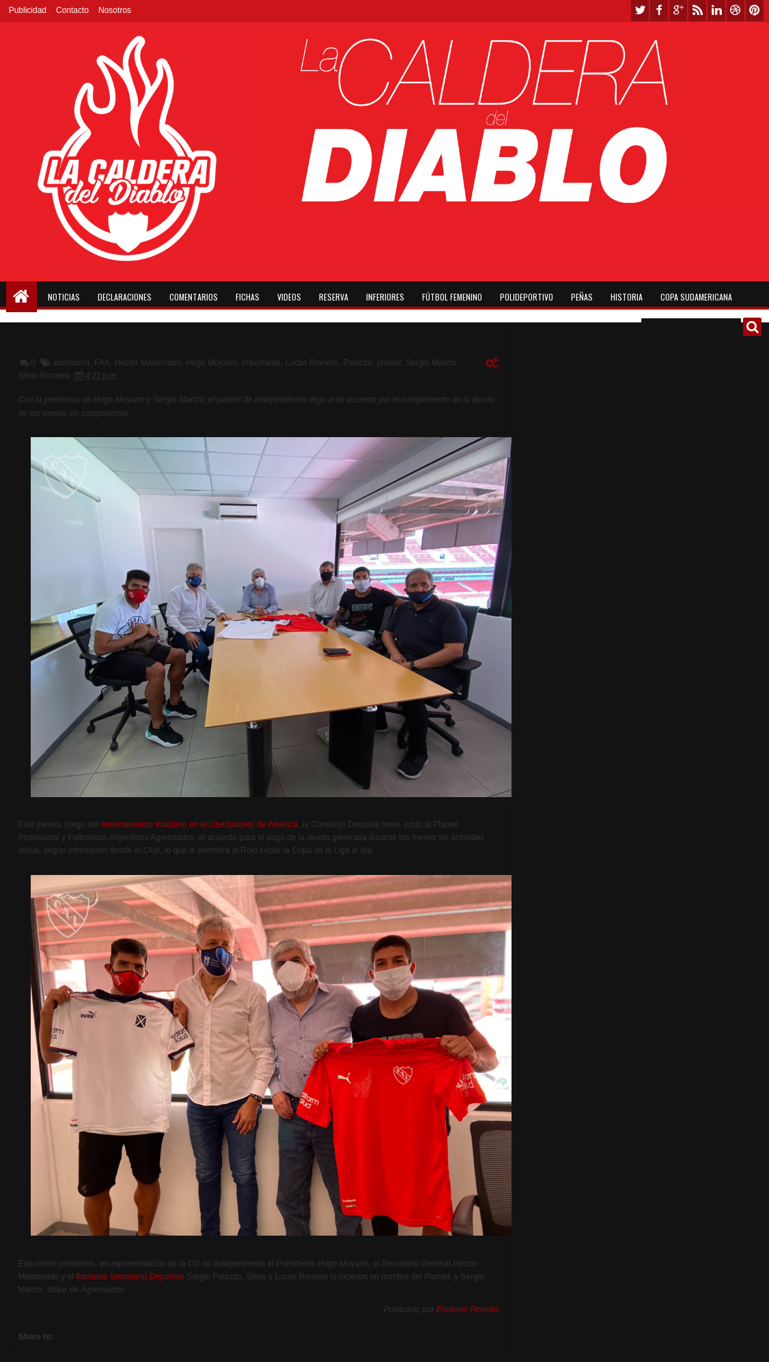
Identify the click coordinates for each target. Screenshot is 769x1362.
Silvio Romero (44, 375)
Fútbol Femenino (452, 297)
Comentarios (193, 297)
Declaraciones (125, 297)
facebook (659, 10)
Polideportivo (526, 297)
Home (21, 297)
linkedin (716, 10)
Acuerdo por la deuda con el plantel (115, 341)
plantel (389, 362)
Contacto (72, 10)
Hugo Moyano (211, 362)
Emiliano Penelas (468, 1309)
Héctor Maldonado (147, 362)
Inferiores (385, 297)
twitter (640, 10)
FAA (102, 362)
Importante (261, 362)
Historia (627, 297)
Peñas (582, 297)
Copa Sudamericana (696, 297)
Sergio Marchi (431, 362)
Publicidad (27, 10)
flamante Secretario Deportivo (130, 1276)
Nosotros (114, 10)
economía (72, 362)
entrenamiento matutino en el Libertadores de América (199, 824)
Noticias (64, 297)
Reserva (333, 297)
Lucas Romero (312, 362)
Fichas (248, 297)
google (678, 10)
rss (697, 10)
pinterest (755, 10)
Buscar (752, 327)
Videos (289, 297)
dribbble (735, 10)
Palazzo (357, 362)
